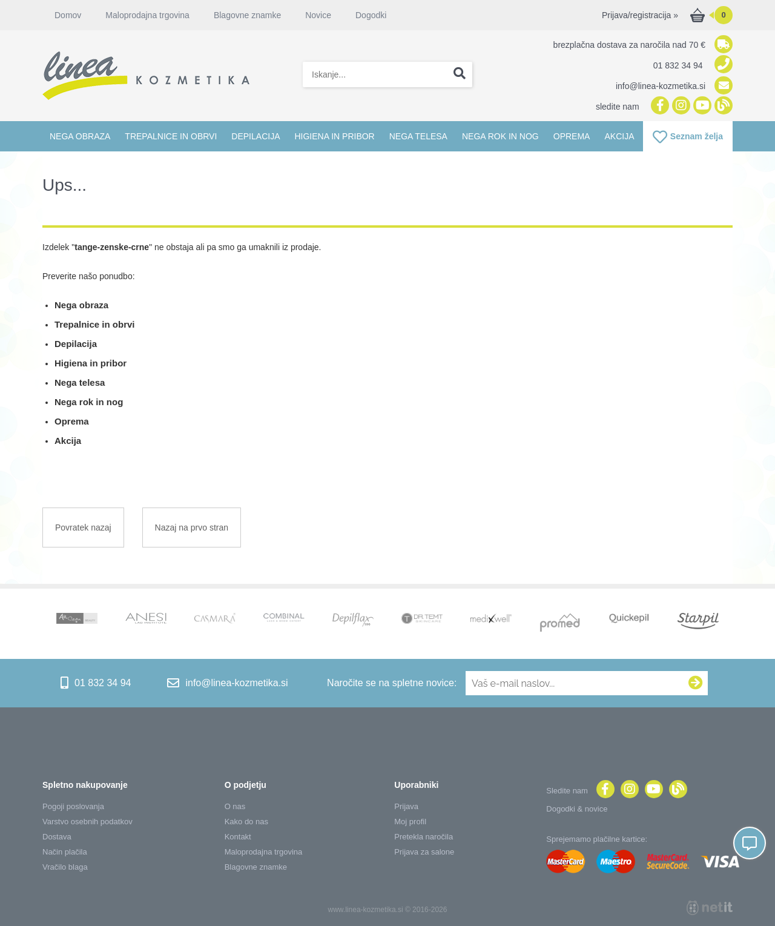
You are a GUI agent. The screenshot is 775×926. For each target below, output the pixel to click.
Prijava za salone (424, 851)
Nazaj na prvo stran (191, 527)
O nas (235, 806)
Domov (67, 15)
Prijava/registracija (640, 15)
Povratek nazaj (83, 527)
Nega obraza (80, 136)
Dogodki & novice (576, 808)
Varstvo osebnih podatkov (87, 821)
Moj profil (410, 821)
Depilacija (255, 136)
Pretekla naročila (423, 836)
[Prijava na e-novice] (696, 683)
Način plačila (64, 851)
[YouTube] (700, 106)
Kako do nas (246, 821)
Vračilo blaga (65, 866)
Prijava (406, 806)
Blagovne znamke (247, 15)
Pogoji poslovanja (73, 806)
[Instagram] (679, 106)
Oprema (571, 136)
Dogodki (370, 15)
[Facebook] (658, 106)
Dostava (56, 836)
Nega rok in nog (500, 136)
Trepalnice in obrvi (171, 136)
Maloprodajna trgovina (147, 15)
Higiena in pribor (334, 136)
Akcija (619, 136)
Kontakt (238, 836)
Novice (318, 15)
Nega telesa (418, 136)
